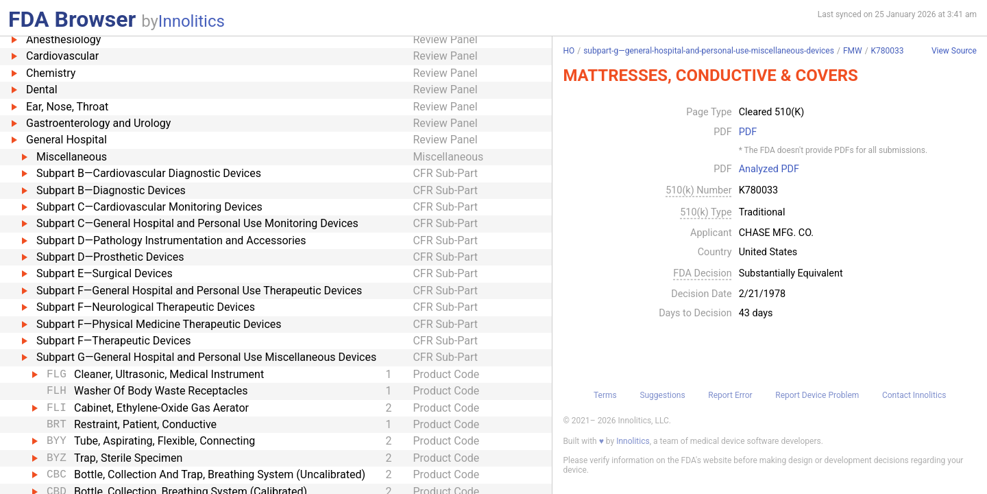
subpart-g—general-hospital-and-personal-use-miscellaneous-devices (708, 51)
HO (568, 51)
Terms (605, 395)
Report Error (730, 395)
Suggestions (662, 395)
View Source (954, 51)
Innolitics (191, 21)
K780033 (887, 51)
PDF (748, 132)
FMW (852, 51)
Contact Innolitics (914, 395)
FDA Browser (72, 19)
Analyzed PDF (769, 169)
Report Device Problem (817, 395)
